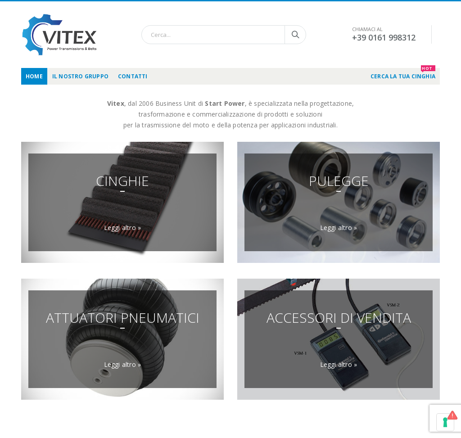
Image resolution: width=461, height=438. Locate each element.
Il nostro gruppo (80, 76)
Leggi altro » (122, 227)
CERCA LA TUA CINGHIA (403, 74)
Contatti (133, 76)
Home (34, 76)
